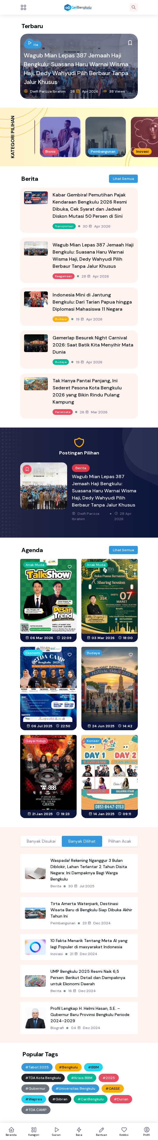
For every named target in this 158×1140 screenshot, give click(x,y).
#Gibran (59, 1099)
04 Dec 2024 (85, 1027)
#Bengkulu (68, 1067)
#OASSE (112, 1088)
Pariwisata (62, 412)
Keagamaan (63, 276)
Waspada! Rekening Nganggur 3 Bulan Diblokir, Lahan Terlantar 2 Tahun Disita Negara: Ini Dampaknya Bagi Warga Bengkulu (88, 870)
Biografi (57, 1027)
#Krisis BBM (81, 1077)
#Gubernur (35, 1088)
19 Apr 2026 (89, 319)
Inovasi (56, 954)
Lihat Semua (123, 178)
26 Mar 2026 (94, 412)
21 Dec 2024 (83, 954)
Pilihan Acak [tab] (119, 841)
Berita (55, 886)
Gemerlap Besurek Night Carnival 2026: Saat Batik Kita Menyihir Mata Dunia (93, 345)
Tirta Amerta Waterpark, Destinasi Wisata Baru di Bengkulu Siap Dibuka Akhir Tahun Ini (91, 910)
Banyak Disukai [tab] (41, 841)
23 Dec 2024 (97, 923)
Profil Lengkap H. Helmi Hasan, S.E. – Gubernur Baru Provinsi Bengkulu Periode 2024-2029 (89, 1014)
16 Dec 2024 (82, 991)
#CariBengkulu (91, 1099)
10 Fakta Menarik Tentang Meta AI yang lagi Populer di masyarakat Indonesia (88, 943)
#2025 (108, 1077)
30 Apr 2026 (96, 226)
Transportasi (64, 226)
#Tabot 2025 (37, 1067)
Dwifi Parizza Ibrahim (45, 91)
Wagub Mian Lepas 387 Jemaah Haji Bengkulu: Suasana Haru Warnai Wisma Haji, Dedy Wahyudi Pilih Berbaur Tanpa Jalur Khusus (76, 68)
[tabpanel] (79, 944)
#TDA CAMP (36, 1109)
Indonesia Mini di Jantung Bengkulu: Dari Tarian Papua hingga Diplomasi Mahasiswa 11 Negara (92, 302)
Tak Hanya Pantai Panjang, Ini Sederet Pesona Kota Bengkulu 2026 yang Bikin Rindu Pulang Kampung (87, 391)
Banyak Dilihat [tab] (82, 841)
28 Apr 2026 (84, 91)
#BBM (93, 1067)
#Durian (121, 1099)
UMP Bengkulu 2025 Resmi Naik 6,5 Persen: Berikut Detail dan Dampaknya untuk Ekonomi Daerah (87, 977)
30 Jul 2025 (81, 886)
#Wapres (33, 1099)
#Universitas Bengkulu (75, 1088)
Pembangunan (62, 923)
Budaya (61, 319)
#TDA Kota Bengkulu (43, 1077)
